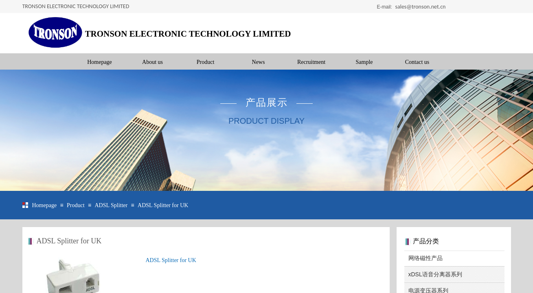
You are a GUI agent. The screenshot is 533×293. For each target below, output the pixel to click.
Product (206, 62)
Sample (364, 62)
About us (152, 62)
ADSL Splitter (110, 205)
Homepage (99, 62)
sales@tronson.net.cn (420, 6)
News (258, 62)
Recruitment (311, 62)
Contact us (417, 62)
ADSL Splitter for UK (163, 205)
